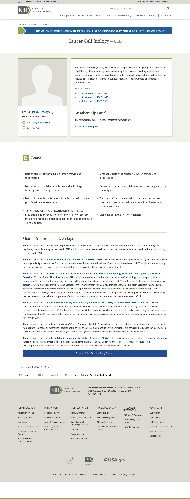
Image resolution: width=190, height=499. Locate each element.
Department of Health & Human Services (38, 2)
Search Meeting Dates (106, 417)
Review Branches (78, 413)
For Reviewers (85, 15)
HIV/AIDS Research (79, 438)
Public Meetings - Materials (161, 427)
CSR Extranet (143, 2)
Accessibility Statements (99, 474)
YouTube (54, 375)
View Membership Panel (88, 126)
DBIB (47, 24)
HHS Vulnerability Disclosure (124, 474)
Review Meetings (123, 15)
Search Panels (103, 413)
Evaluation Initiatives (146, 15)
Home (21, 24)
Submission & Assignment (28, 427)
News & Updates (156, 431)
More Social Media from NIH (97, 375)
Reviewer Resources (52, 417)
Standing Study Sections (81, 417)
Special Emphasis (78, 434)
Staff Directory (155, 2)
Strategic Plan (155, 436)
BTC (56, 24)
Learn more (122, 30)
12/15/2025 (92, 97)
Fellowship (75, 429)
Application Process (26, 413)
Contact (166, 2)
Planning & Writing (26, 417)
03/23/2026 (92, 93)
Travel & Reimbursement (54, 422)
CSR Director (155, 417)
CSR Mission (155, 413)
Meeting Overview (104, 422)
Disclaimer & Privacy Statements (73, 474)
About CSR (155, 408)
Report (36, 30)
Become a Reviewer (52, 413)
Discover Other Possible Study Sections (95, 353)
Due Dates (22, 422)
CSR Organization (157, 422)
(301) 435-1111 (94, 394)
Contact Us (27, 375)
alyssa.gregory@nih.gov (36, 122)
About (165, 15)
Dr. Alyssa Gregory (37, 112)
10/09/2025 (92, 101)
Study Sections (103, 15)
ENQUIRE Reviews (131, 427)
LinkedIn (71, 375)
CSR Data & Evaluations (133, 415)
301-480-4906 (31, 128)
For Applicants (67, 15)
